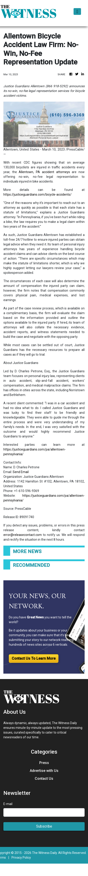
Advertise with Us (44, 771)
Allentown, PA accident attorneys (44, 172)
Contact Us (44, 778)
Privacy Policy (21, 857)
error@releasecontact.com (22, 535)
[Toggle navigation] (77, 11)
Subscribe (44, 826)
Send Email (21, 472)
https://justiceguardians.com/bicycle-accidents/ (37, 194)
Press (44, 763)
